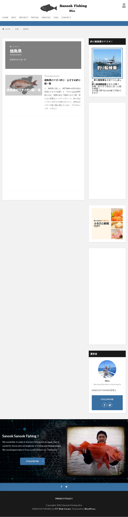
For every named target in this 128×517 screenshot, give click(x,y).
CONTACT (71, 17)
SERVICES (49, 17)
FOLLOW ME (32, 461)
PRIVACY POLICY (64, 498)
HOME (5, 17)
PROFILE (37, 17)
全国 (17, 29)
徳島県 (26, 29)
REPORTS (25, 17)
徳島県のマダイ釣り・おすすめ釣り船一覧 (62, 82)
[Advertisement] (43, 154)
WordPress (91, 509)
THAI (60, 17)
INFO (14, 17)
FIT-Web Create (62, 509)
